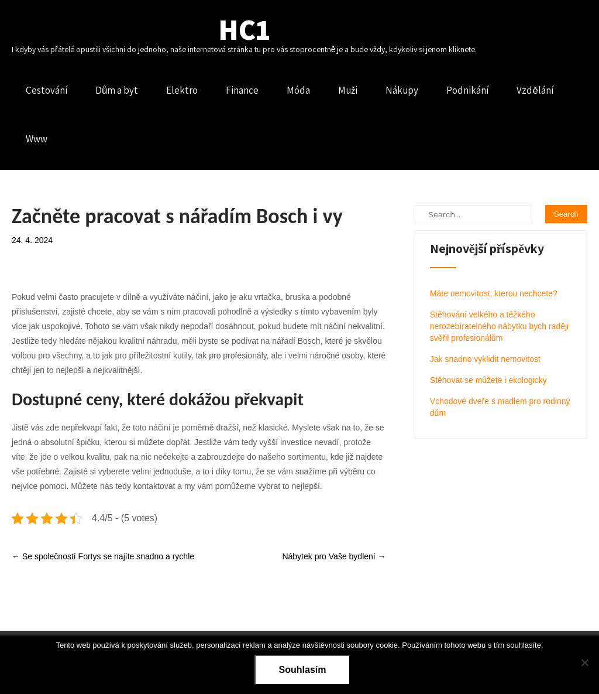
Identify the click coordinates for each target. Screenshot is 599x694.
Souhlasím (302, 670)
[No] (584, 662)
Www (36, 138)
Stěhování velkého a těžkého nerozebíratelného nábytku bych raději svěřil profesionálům (499, 326)
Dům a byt (116, 90)
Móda (298, 90)
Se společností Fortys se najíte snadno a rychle (103, 556)
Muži (347, 90)
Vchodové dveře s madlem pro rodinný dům (500, 407)
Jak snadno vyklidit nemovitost (485, 359)
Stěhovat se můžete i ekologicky (488, 380)
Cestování (46, 90)
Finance (242, 90)
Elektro (182, 90)
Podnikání (467, 90)
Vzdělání (535, 90)
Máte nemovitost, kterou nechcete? (493, 293)
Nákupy (401, 90)
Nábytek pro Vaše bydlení (333, 556)
